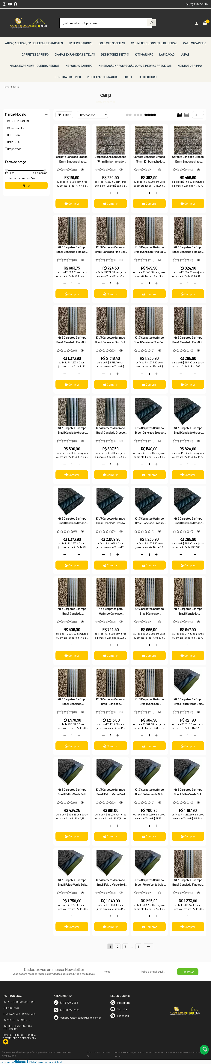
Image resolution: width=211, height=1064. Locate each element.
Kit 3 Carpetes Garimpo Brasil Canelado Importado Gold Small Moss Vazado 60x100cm (188, 611)
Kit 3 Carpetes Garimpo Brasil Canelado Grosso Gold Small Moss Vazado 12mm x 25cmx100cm (72, 430)
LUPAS (184, 54)
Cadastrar (188, 971)
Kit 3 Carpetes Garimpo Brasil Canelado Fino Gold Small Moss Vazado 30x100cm (110, 249)
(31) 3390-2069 (66, 1002)
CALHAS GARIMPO (194, 43)
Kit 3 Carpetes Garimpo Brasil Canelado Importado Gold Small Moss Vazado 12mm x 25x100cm (71, 611)
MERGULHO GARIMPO (78, 65)
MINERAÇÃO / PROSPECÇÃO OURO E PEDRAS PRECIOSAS (134, 65)
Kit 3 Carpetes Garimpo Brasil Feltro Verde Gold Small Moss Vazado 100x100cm (187, 792)
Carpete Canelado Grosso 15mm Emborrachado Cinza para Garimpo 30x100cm (110, 159)
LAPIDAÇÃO (166, 54)
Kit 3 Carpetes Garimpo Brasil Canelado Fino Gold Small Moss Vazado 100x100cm (72, 340)
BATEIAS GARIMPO (80, 43)
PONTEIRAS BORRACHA (102, 77)
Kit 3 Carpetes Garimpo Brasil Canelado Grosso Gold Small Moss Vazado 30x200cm (149, 521)
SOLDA (127, 77)
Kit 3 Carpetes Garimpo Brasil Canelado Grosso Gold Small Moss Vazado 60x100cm (188, 430)
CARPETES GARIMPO (35, 54)
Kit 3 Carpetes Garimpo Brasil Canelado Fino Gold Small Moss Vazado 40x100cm (149, 249)
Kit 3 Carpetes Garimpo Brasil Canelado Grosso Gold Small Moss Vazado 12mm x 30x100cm (110, 430)
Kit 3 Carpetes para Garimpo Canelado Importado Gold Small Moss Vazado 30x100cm (111, 611)
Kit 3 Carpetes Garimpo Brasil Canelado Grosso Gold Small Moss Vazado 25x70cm (188, 521)
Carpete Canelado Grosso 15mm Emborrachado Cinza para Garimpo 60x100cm (188, 159)
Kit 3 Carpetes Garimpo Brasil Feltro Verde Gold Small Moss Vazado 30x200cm (110, 882)
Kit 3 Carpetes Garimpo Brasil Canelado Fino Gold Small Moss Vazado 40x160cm (188, 882)
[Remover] (64, 193)
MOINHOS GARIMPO (189, 65)
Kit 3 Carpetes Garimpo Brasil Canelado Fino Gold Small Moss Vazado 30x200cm (149, 340)
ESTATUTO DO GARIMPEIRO (18, 1001)
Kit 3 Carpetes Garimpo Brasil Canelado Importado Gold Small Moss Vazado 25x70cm (149, 701)
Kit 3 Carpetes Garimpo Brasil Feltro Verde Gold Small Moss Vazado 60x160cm (71, 882)
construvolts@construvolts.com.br (77, 1017)
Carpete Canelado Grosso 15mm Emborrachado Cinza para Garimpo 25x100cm (72, 159)
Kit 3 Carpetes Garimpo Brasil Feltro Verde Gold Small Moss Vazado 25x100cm (187, 701)
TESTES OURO (147, 77)
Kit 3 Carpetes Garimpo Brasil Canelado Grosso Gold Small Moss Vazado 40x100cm (149, 430)
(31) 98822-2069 (197, 4)
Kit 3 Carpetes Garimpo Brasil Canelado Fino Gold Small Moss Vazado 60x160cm (110, 340)
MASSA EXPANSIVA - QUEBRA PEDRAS (34, 65)
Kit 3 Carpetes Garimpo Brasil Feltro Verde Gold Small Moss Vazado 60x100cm (149, 792)
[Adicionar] (78, 193)
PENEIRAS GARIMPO (68, 77)
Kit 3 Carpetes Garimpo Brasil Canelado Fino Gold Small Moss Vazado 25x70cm (188, 340)
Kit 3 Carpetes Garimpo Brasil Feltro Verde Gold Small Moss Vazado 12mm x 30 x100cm (72, 792)
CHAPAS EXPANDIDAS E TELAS (75, 54)
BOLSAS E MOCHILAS (111, 43)
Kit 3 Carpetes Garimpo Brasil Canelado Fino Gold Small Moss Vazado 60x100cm (188, 249)
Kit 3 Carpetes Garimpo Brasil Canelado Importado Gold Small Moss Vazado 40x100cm (149, 611)
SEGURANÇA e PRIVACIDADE (19, 1013)
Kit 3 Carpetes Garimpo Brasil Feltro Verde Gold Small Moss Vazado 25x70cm (149, 882)
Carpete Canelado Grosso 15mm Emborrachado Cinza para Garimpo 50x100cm (149, 159)
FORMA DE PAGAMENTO (16, 1019)
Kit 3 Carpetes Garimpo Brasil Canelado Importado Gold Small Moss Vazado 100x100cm (71, 701)
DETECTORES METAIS (115, 54)
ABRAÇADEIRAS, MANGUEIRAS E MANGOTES (34, 43)
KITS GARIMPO (144, 54)
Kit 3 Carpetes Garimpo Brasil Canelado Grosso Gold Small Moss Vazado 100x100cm (72, 521)
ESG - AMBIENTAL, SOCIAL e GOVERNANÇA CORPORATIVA (20, 1036)
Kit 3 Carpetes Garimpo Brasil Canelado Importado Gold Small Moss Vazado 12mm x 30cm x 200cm (110, 701)
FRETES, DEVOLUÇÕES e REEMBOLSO (17, 1027)
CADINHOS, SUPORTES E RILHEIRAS (154, 43)
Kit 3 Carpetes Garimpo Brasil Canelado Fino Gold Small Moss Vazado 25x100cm (72, 249)
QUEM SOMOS (11, 1007)
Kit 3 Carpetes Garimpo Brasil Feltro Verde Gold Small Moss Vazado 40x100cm (110, 792)
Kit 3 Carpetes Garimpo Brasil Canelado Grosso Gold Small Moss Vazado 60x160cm (110, 521)
